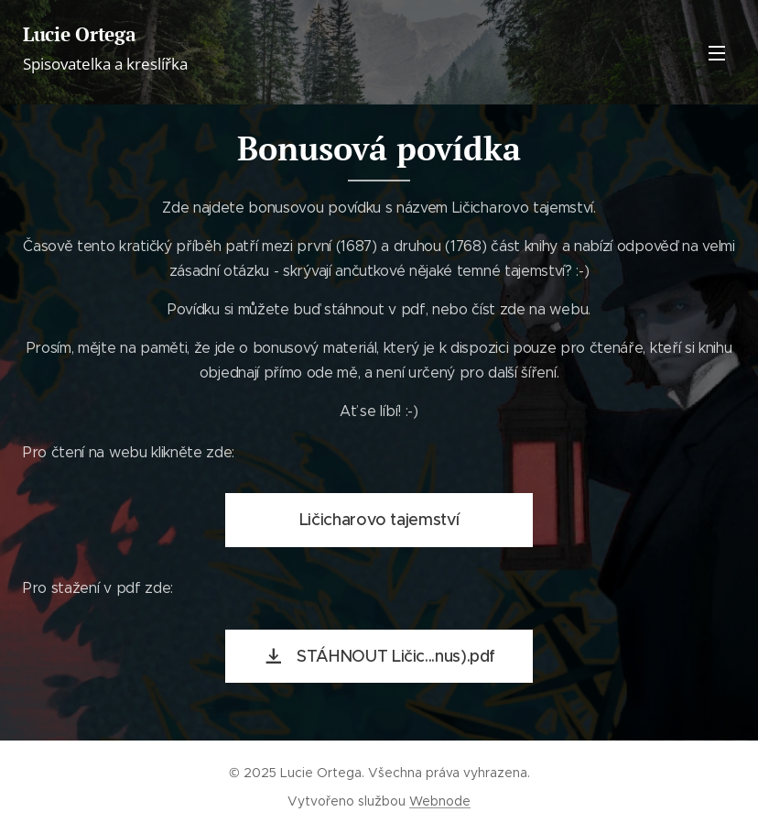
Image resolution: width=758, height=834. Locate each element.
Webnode (440, 801)
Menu (717, 53)
